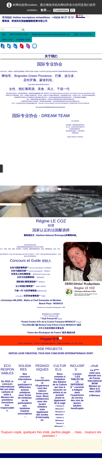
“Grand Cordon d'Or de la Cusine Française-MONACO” (48, 261)
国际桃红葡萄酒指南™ (27, 221)
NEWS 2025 (7, 40)
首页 (4, 34)
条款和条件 (61, 456)
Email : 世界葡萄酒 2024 (12, 413)
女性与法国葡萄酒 (25, 217)
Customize (61, 10)
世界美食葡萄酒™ (32, 235)
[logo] (38, 19)
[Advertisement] (50, 384)
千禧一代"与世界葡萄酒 (25, 230)
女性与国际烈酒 (18, 210)
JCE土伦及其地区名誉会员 (51, 268)
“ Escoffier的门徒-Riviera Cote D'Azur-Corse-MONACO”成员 (51, 264)
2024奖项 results (23, 40)
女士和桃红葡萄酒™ (25, 226)
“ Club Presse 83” (49, 258)
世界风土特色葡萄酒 (20, 213)
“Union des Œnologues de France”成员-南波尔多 (51, 272)
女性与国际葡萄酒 (18, 207)
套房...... (46, 10)
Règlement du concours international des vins (51, 34)
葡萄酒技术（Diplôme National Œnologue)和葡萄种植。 (51, 175)
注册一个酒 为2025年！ (83, 34)
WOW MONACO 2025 (19, 34)
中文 (80, 15)
